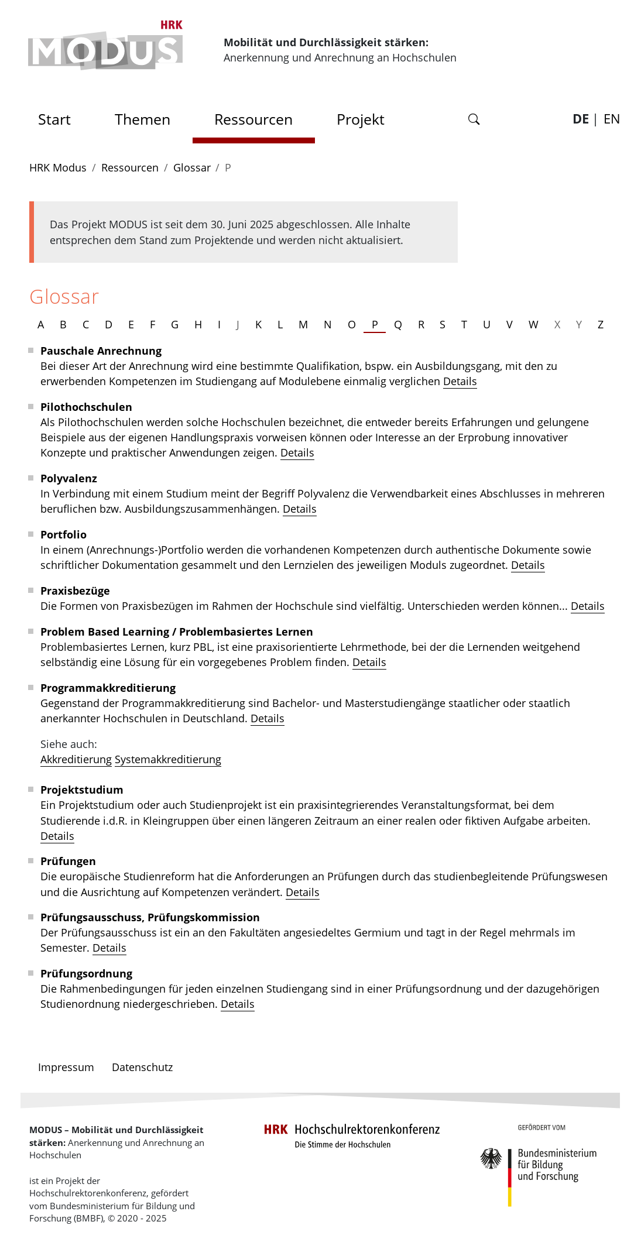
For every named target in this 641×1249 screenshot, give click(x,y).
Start (58, 116)
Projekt (361, 119)
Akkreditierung (76, 759)
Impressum (66, 1067)
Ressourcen (253, 119)
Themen (142, 119)
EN (612, 118)
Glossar (192, 167)
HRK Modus (58, 167)
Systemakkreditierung (168, 759)
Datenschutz (142, 1067)
